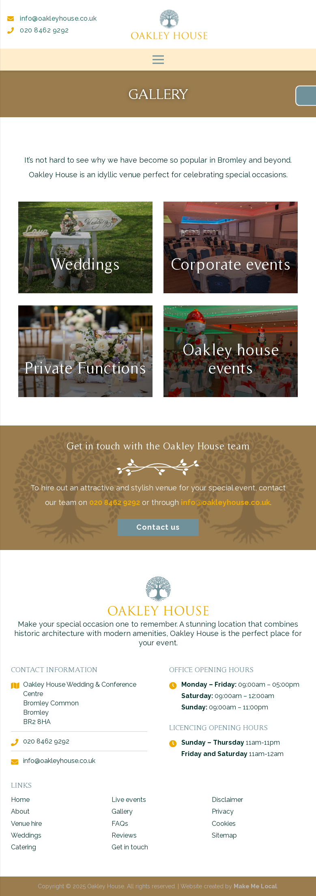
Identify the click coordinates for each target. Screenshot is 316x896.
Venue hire (26, 823)
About (20, 811)
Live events (129, 800)
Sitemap (224, 835)
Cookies (224, 823)
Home (20, 800)
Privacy (223, 811)
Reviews (124, 835)
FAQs (120, 823)
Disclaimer (227, 800)
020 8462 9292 (38, 30)
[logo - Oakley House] (169, 24)
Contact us (158, 527)
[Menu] (158, 59)
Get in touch (130, 847)
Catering (23, 847)
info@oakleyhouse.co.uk (52, 18)
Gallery (122, 811)
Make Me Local (255, 886)
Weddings (26, 835)
